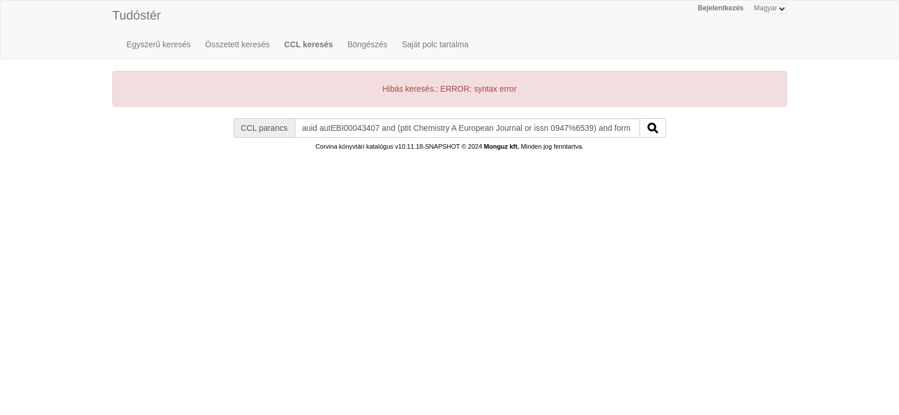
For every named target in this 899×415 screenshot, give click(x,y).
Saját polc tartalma (435, 44)
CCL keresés (308, 44)
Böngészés (367, 44)
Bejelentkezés (720, 8)
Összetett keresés (237, 44)
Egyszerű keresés (159, 44)
